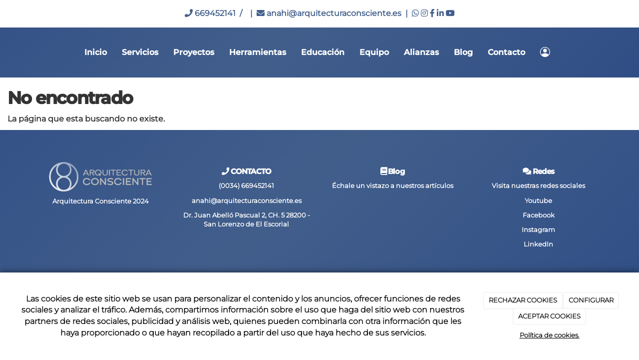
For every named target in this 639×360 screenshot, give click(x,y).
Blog (463, 52)
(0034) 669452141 (246, 186)
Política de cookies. (550, 335)
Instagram (538, 230)
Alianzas (421, 52)
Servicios (140, 52)
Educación (322, 52)
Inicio (95, 52)
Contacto (506, 52)
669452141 (210, 13)
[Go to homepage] (5, 53)
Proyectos (193, 52)
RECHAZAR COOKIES (523, 300)
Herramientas (257, 52)
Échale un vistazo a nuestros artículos (392, 186)
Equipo (374, 52)
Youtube (538, 200)
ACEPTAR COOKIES (549, 316)
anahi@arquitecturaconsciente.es (329, 13)
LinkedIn (538, 244)
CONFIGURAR (591, 300)
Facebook (539, 215)
